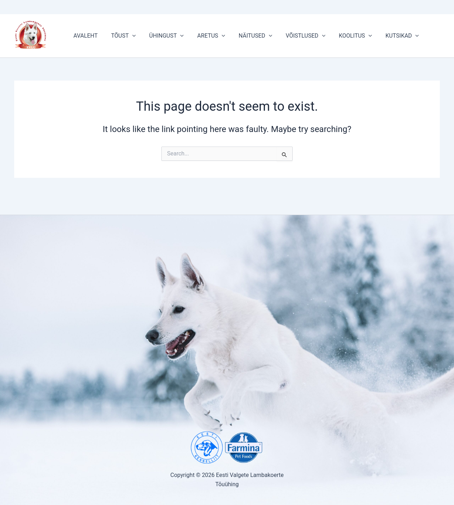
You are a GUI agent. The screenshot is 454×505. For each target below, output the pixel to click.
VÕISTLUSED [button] (294, 36)
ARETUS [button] (204, 36)
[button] (129, 36)
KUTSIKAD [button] (386, 36)
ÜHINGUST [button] (161, 36)
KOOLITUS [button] (341, 36)
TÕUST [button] (120, 36)
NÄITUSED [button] (246, 36)
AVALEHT (84, 35)
